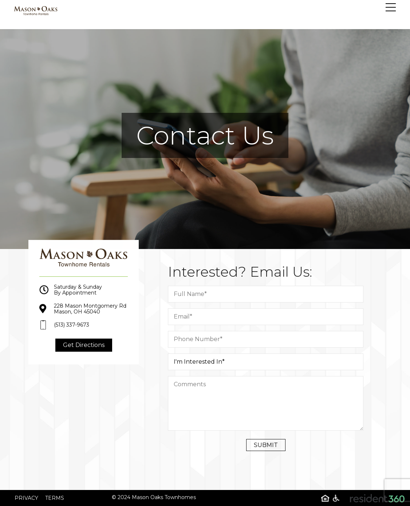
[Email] (270, 316)
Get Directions (84, 349)
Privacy (26, 498)
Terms (54, 498)
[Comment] (270, 403)
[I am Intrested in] (270, 361)
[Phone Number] (270, 339)
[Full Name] (270, 294)
